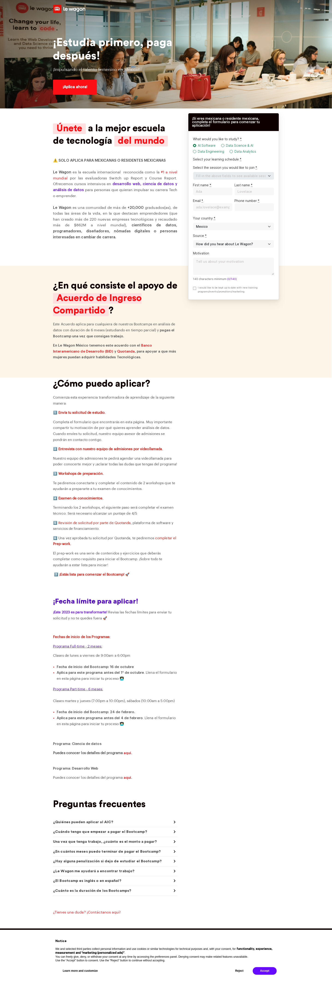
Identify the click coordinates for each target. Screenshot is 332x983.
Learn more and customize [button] (80, 970)
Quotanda (126, 351)
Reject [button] (239, 970)
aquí (127, 777)
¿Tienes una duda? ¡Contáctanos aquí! (87, 912)
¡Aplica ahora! (75, 87)
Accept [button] (264, 970)
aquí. (128, 753)
